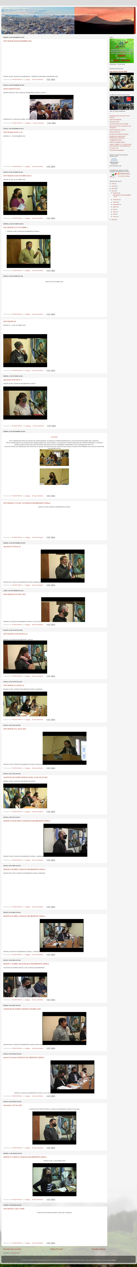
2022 (113, 188)
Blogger (114, 1260)
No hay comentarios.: (38, 79)
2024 (113, 183)
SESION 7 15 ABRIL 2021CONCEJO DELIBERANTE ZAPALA (26, 964)
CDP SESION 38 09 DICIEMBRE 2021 (17, 41)
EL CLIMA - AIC (114, 148)
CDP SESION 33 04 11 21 (13, 132)
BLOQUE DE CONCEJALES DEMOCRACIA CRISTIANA (117, 137)
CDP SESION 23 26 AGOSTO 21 (15, 634)
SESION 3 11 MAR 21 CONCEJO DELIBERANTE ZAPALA (25, 1157)
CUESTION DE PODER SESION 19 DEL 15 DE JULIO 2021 (25, 777)
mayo (114, 211)
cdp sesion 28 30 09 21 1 (12, 380)
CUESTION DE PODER (21, 11)
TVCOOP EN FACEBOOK (117, 150)
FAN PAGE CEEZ (114, 122)
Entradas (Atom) (15, 1253)
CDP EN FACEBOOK (115, 119)
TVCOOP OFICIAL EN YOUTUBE (119, 124)
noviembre (116, 199)
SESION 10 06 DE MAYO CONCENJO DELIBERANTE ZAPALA (26, 821)
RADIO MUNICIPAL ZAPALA (117, 130)
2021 (113, 191)
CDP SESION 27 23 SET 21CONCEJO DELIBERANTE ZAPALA (26, 503)
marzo (115, 216)
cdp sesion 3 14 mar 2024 (118, 71)
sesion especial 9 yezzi (11, 89)
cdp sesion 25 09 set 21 (12, 547)
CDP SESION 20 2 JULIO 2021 (14, 729)
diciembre (116, 193)
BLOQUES (54, 437)
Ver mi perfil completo (124, 176)
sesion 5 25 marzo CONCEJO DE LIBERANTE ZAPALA (23, 1057)
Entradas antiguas (98, 1249)
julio (114, 209)
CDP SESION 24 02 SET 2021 (14, 594)
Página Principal (56, 1249)
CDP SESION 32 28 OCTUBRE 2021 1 (17, 176)
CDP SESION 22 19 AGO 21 (13, 685)
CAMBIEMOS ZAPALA (116, 140)
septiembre (116, 204)
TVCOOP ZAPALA (125, 173)
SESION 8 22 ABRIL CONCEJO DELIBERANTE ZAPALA (24, 916)
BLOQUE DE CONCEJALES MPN (119, 134)
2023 (113, 186)
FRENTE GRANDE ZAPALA (117, 142)
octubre (115, 202)
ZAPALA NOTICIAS (115, 132)
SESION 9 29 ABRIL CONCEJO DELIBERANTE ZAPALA (24, 869)
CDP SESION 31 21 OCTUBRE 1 (15, 227)
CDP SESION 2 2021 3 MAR (13, 1209)
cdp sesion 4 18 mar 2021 (12, 1105)
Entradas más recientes (12, 1249)
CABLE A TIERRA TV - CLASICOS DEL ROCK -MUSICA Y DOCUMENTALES (120, 145)
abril (114, 214)
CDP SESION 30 (9, 321)
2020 (113, 219)
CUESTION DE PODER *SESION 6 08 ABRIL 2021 (22, 1009)
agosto (115, 207)
